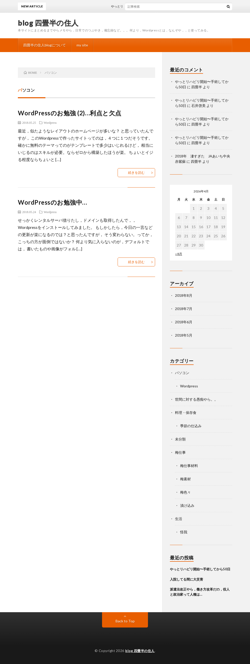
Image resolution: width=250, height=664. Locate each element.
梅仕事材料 (189, 465)
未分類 (180, 439)
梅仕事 (180, 452)
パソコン (182, 373)
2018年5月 (183, 335)
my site (82, 45)
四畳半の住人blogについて (44, 45)
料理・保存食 (185, 412)
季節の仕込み (191, 426)
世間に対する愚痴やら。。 (196, 399)
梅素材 (185, 479)
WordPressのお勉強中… (52, 202)
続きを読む (136, 172)
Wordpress (50, 122)
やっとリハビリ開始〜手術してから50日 (142, 6)
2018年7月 (183, 308)
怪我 (183, 532)
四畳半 (196, 87)
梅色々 (185, 492)
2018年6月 (183, 322)
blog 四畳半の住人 (48, 22)
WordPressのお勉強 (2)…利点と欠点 (69, 113)
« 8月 (178, 254)
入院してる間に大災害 (186, 579)
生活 (178, 519)
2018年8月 (183, 295)
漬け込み (187, 505)
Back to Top (125, 621)
